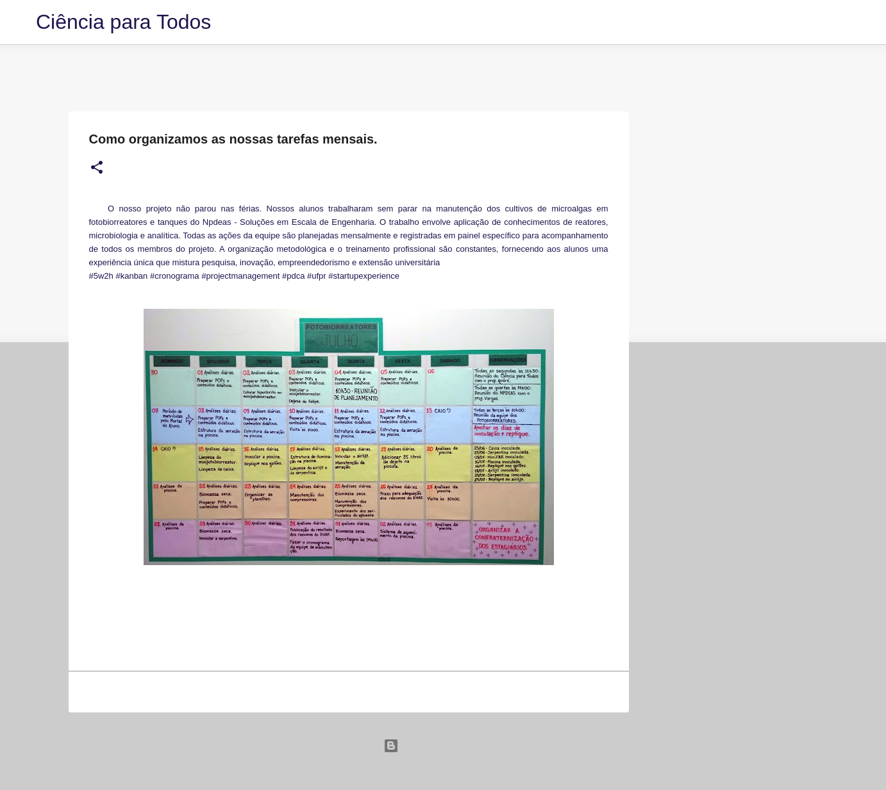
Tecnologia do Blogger (443, 745)
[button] (96, 168)
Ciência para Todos (123, 21)
